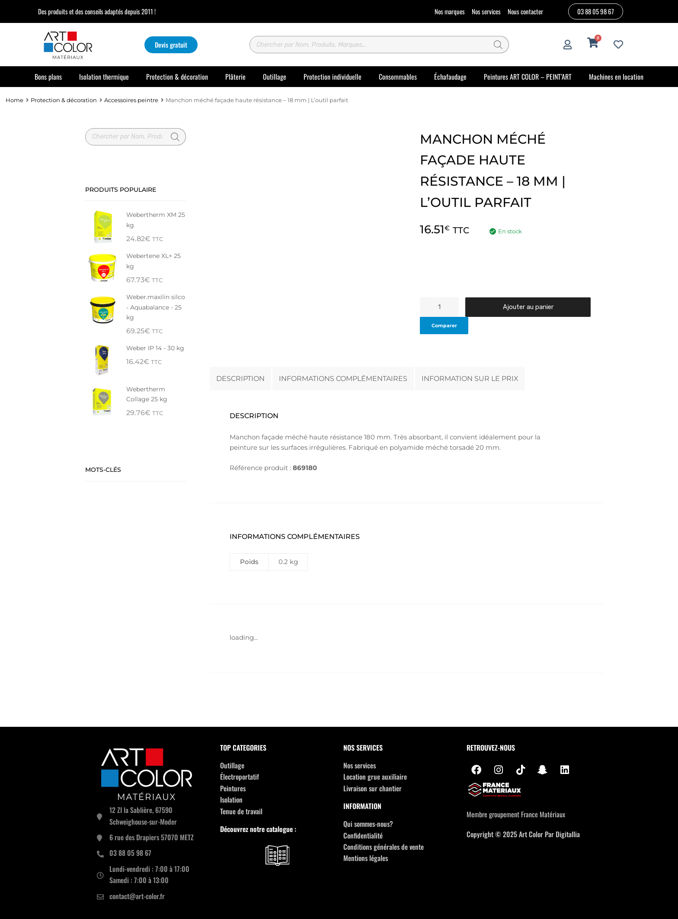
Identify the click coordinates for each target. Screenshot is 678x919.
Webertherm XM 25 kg (155, 220)
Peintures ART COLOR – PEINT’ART (528, 76)
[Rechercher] (498, 44)
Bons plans (48, 76)
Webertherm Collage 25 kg (146, 394)
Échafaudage (450, 76)
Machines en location (616, 76)
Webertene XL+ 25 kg (153, 261)
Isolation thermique (104, 76)
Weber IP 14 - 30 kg (155, 348)
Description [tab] (240, 378)
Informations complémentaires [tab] (343, 378)
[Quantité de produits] (439, 307)
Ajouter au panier (528, 307)
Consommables (398, 76)
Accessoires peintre (131, 100)
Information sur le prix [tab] (470, 378)
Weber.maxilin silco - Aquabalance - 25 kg (155, 307)
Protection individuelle (332, 76)
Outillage (274, 76)
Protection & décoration (177, 76)
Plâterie (235, 76)
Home (14, 100)
